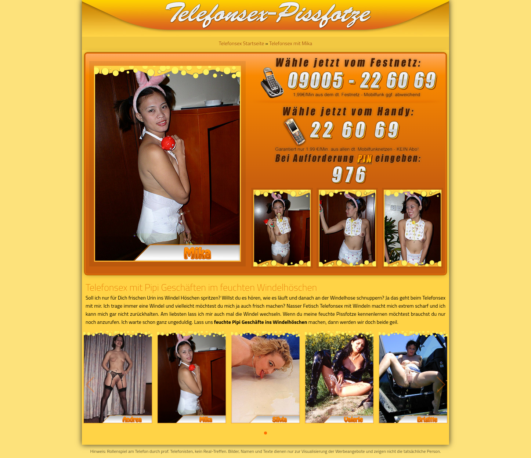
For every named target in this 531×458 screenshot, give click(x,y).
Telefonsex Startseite (241, 43)
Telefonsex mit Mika (290, 43)
